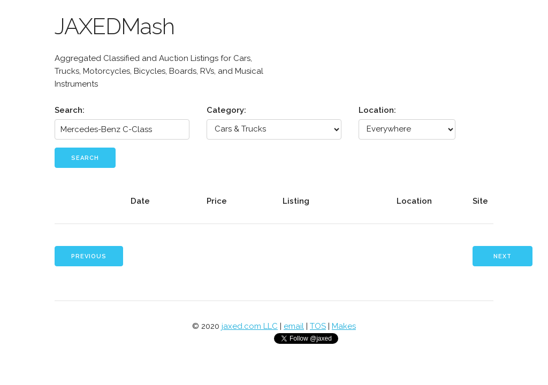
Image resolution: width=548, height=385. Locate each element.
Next (502, 256)
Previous (88, 256)
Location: (377, 110)
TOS (318, 326)
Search (85, 158)
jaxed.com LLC (250, 326)
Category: (226, 110)
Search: (70, 110)
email (294, 326)
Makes (344, 326)
